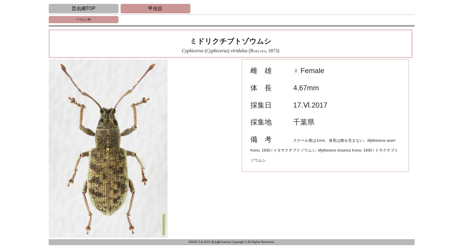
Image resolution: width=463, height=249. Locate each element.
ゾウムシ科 (83, 19)
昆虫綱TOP (84, 8)
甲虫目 (155, 8)
